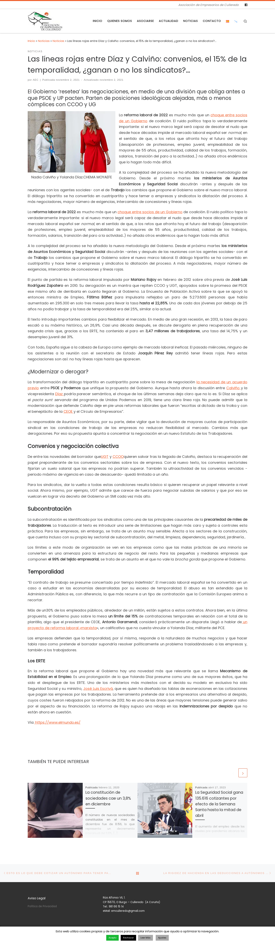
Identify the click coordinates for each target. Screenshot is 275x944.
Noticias (44, 41)
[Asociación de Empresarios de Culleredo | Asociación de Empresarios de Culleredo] (45, 20)
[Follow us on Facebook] (246, 5)
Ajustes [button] (162, 937)
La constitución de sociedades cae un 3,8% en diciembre (108, 798)
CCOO (118, 456)
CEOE (69, 411)
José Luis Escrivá (98, 688)
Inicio (31, 41)
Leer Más (145, 937)
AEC (36, 80)
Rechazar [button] (128, 937)
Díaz (59, 393)
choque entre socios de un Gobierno (150, 211)
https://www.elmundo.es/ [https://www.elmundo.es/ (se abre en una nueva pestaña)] (57, 722)
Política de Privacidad (42, 906)
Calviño (233, 387)
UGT (104, 456)
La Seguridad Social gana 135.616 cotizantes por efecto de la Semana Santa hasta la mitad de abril (219, 804)
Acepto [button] (112, 937)
